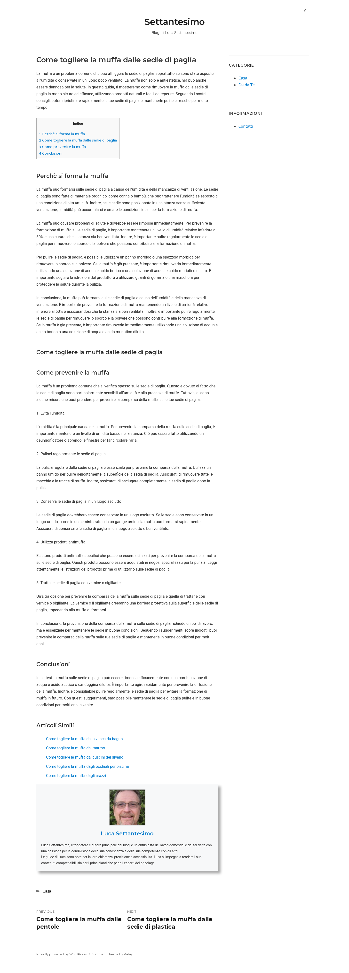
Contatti (245, 126)
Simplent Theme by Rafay (112, 954)
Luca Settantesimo (127, 833)
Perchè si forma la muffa (62, 133)
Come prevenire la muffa (62, 146)
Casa (46, 891)
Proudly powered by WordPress (61, 954)
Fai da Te (246, 84)
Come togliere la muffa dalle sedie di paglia (78, 140)
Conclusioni (50, 153)
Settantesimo (174, 21)
